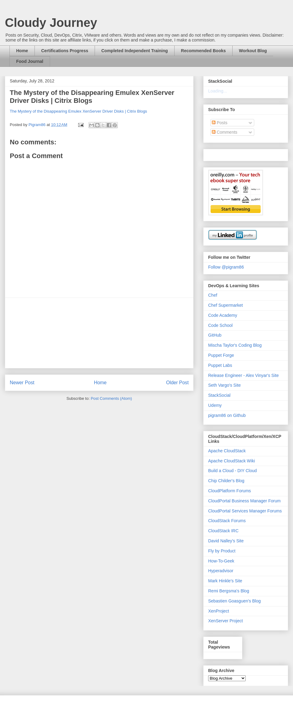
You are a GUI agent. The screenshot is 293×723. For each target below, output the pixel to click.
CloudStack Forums (227, 520)
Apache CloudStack (227, 450)
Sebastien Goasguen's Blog (234, 600)
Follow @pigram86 (226, 267)
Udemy (215, 405)
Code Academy (222, 315)
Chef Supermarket (225, 305)
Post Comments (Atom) (111, 398)
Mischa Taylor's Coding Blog (235, 345)
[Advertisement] (99, 332)
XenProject (218, 611)
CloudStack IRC (223, 530)
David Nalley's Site (226, 540)
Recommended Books (203, 50)
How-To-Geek (221, 561)
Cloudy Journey (51, 22)
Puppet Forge (221, 355)
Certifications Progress (64, 50)
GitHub (215, 335)
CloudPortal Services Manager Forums (245, 510)
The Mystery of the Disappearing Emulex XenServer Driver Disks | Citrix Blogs (78, 111)
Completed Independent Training (134, 50)
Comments (224, 132)
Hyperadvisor (220, 570)
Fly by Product (221, 550)
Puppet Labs (220, 365)
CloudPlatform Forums (229, 490)
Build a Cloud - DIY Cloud (232, 470)
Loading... (217, 91)
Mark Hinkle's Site (225, 580)
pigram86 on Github (227, 415)
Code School (220, 325)
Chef (212, 295)
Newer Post (22, 382)
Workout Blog (253, 50)
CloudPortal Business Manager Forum (244, 500)
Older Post (177, 382)
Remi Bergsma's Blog (228, 590)
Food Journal (29, 61)
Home (22, 50)
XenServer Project (225, 620)
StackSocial (219, 395)
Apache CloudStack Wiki (231, 460)
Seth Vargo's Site (224, 385)
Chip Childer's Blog (226, 480)
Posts (219, 122)
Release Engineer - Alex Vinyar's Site (243, 375)
